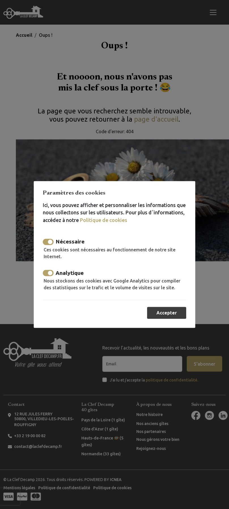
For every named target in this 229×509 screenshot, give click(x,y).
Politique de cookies (103, 220)
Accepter (166, 313)
